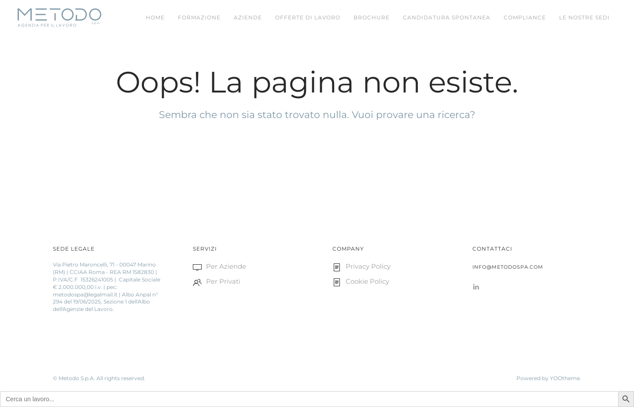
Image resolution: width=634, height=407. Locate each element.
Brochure (372, 17)
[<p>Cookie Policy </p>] (336, 281)
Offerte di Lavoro (307, 17)
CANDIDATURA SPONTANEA (446, 17)
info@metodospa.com (507, 267)
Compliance (525, 17)
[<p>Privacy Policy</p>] (336, 266)
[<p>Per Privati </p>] (197, 281)
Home (155, 17)
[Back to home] (59, 17)
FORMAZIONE (199, 17)
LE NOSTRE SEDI (584, 17)
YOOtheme (565, 378)
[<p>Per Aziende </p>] (197, 266)
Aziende (248, 17)
